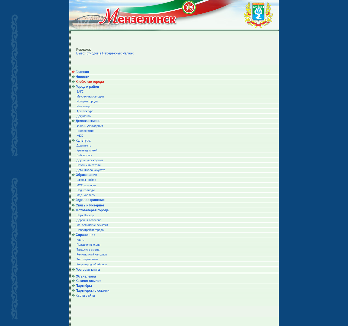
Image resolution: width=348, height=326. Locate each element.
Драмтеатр (83, 145)
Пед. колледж (85, 190)
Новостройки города (90, 229)
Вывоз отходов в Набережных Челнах (104, 53)
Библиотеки (84, 155)
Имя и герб (83, 106)
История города (87, 101)
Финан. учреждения (89, 125)
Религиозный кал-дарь (91, 254)
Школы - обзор (86, 179)
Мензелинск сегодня (90, 96)
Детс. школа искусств (90, 170)
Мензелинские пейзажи (92, 225)
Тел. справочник (87, 259)
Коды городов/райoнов (91, 264)
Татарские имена (87, 249)
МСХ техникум (86, 185)
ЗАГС (80, 91)
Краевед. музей (86, 150)
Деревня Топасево (88, 220)
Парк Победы (85, 215)
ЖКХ (79, 135)
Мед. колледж (85, 195)
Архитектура (84, 111)
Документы (83, 116)
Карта (80, 239)
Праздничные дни (88, 244)
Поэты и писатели (88, 165)
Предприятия (85, 130)
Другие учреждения (89, 160)
